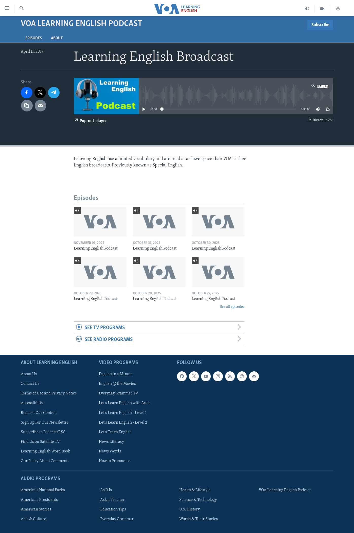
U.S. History (189, 509)
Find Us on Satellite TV (40, 442)
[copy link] (27, 105)
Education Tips (113, 509)
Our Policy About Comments (45, 461)
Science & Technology (198, 500)
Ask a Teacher (112, 500)
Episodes (33, 38)
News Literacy (111, 442)
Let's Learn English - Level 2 (123, 422)
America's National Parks (43, 490)
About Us (29, 374)
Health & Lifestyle (194, 490)
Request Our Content (39, 413)
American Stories (36, 509)
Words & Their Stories (198, 519)
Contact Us (30, 384)
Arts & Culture (33, 519)
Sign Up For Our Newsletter (44, 422)
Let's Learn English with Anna (125, 403)
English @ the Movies (117, 384)
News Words (110, 451)
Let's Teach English (115, 432)
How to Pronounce (114, 461)
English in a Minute (116, 374)
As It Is (106, 490)
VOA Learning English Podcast (285, 490)
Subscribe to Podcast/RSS (43, 432)
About (57, 38)
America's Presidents (39, 500)
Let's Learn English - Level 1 (123, 413)
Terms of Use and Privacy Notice (49, 393)
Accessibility (32, 403)
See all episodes (232, 307)
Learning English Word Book (45, 451)
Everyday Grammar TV (118, 393)
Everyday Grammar (117, 519)
